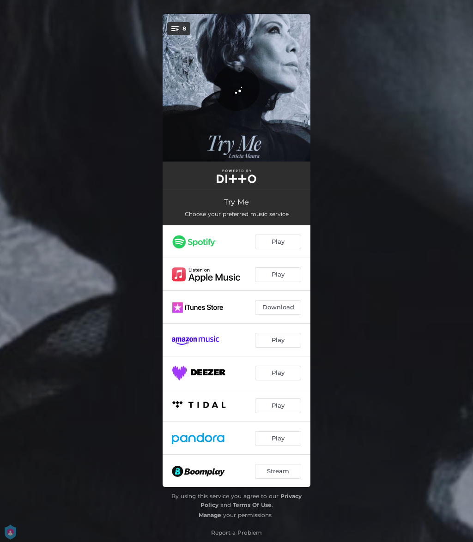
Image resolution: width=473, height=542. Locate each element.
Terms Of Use (252, 504)
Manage (210, 515)
